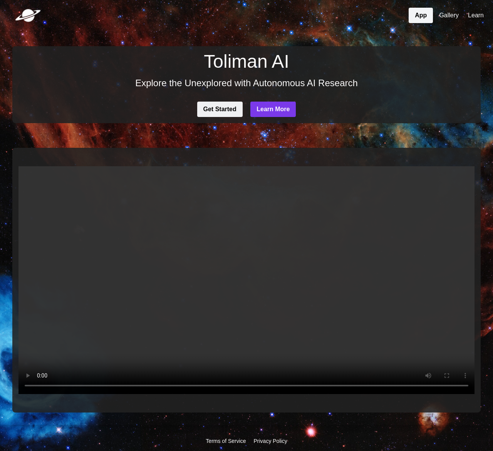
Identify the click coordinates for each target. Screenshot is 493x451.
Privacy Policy (270, 441)
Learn (476, 15)
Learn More (273, 109)
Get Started (219, 109)
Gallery (449, 15)
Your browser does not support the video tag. (246, 280)
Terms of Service (226, 441)
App (421, 15)
